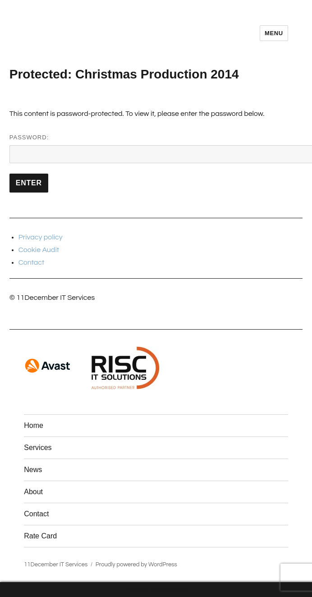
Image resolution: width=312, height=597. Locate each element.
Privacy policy (40, 237)
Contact (31, 262)
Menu (274, 33)
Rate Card (40, 536)
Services (37, 447)
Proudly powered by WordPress (136, 564)
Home (33, 425)
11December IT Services (55, 564)
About (33, 492)
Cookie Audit (38, 249)
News (33, 469)
